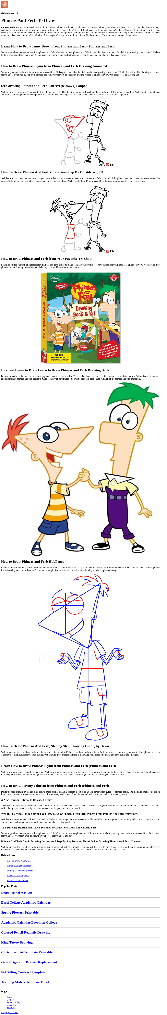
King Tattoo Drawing (17, 942)
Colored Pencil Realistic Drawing (25, 932)
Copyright (11, 1005)
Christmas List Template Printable (26, 952)
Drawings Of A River (16, 892)
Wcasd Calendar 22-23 (17, 880)
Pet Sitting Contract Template (23, 972)
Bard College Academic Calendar (26, 902)
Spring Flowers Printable (20, 912)
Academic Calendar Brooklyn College (29, 922)
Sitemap (10, 1007)
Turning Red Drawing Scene (20, 870)
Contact (10, 1000)
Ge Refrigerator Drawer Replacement (29, 962)
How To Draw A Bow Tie (19, 861)
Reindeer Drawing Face (18, 875)
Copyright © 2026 (9, 1012)
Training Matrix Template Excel (25, 982)
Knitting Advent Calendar (19, 866)
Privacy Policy (14, 1002)
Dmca (9, 997)
